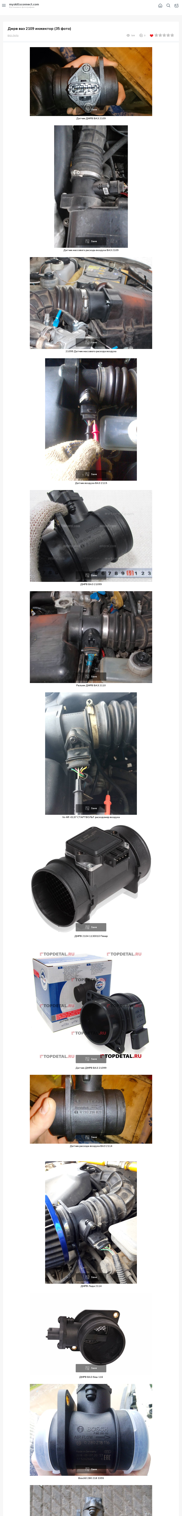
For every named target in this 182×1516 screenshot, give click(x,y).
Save (94, 109)
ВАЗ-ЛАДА (13, 35)
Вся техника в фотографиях (24, 5)
